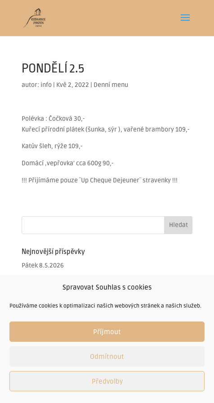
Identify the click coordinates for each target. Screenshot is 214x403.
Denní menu (111, 85)
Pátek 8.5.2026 (43, 265)
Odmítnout (107, 357)
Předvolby (107, 381)
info (46, 85)
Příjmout (107, 332)
